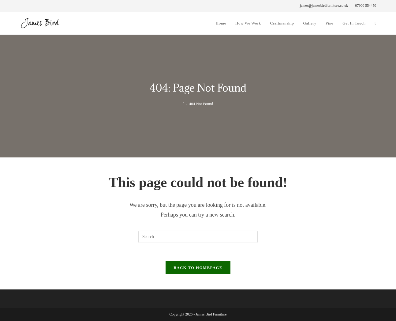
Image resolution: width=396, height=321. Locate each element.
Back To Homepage (198, 268)
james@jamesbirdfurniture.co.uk (324, 5)
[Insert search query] (198, 237)
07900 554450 (365, 5)
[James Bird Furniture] (184, 103)
